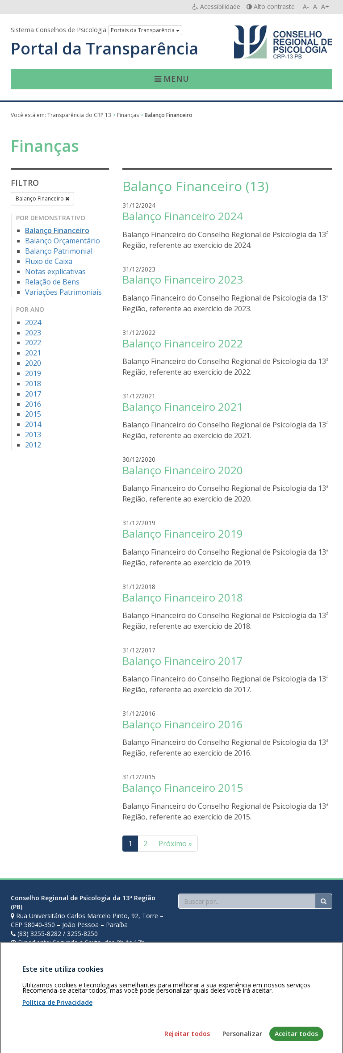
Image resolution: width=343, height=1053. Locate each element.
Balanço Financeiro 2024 (182, 216)
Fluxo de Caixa (48, 261)
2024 (33, 322)
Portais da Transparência (145, 30)
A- (306, 6)
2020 (33, 363)
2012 (33, 445)
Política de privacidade (87, 1001)
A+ (325, 6)
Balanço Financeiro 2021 (182, 406)
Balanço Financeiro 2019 (182, 533)
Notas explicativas (55, 271)
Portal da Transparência (104, 49)
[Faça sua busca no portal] (246, 901)
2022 (33, 342)
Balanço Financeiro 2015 (182, 787)
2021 (33, 353)
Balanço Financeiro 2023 (182, 279)
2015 (33, 414)
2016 (33, 404)
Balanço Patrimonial (58, 251)
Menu (172, 78)
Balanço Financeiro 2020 (182, 470)
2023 (33, 333)
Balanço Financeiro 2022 (182, 343)
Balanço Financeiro (42, 198)
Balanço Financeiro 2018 (182, 597)
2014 (33, 424)
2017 (33, 394)
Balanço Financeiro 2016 (182, 724)
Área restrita (32, 1001)
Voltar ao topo (311, 1001)
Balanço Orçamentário (62, 241)
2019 (33, 373)
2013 (33, 434)
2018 (33, 384)
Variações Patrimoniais (63, 292)
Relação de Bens (52, 282)
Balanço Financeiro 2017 (182, 660)
